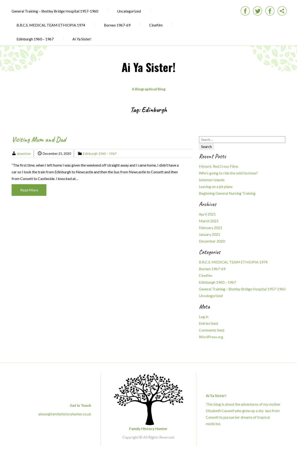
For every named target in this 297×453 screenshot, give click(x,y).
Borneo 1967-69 (117, 25)
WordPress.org (211, 337)
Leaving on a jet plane (215, 186)
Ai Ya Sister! (81, 39)
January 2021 (209, 234)
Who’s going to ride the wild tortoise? (228, 173)
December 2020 (212, 241)
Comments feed (211, 330)
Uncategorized (129, 11)
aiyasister (24, 153)
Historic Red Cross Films (218, 166)
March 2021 (209, 221)
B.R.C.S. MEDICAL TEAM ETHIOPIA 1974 (50, 25)
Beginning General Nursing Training (227, 193)
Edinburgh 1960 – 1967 (35, 39)
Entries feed (208, 323)
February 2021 (210, 227)
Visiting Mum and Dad (39, 139)
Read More (29, 190)
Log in (203, 316)
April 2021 (207, 214)
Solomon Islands (212, 179)
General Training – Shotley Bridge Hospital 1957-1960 (55, 11)
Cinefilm (156, 25)
